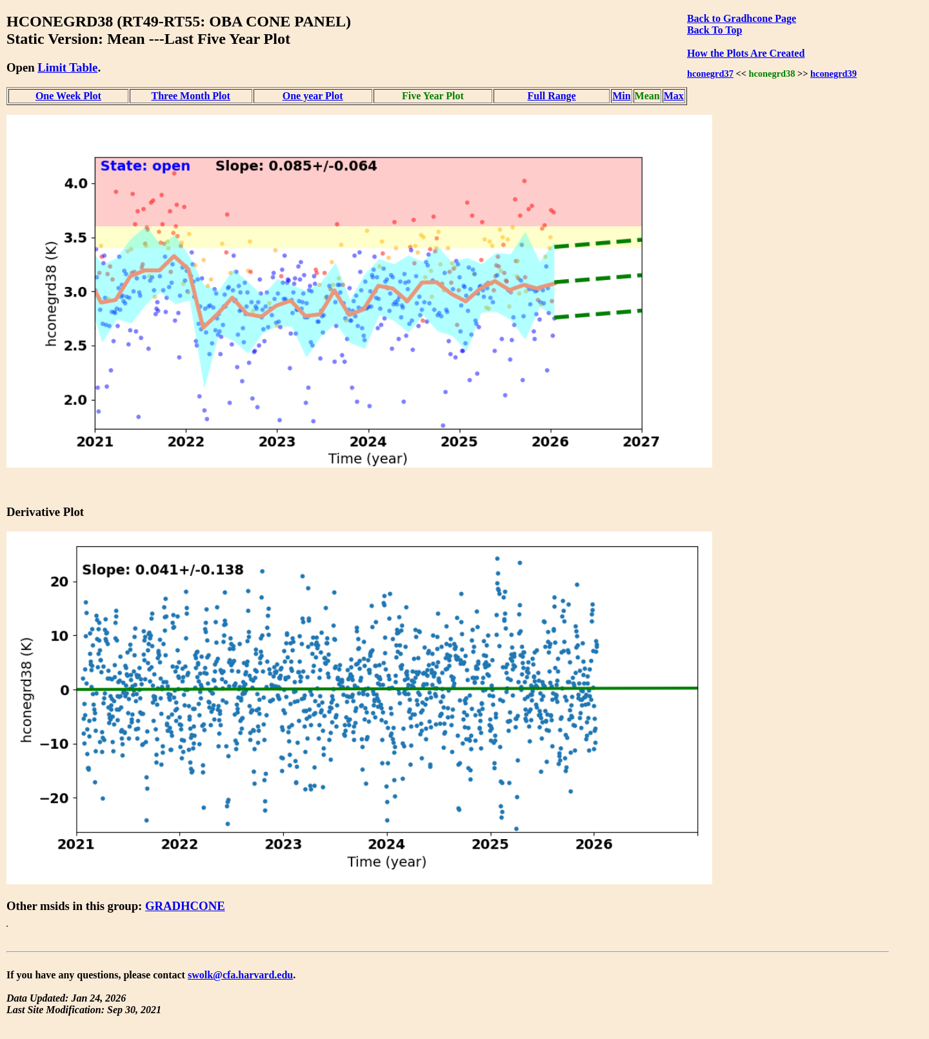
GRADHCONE (185, 906)
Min (621, 95)
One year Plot (313, 95)
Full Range (552, 95)
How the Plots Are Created (745, 53)
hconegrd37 (710, 73)
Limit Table (67, 67)
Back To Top (714, 30)
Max (674, 95)
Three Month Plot (191, 95)
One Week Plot (68, 95)
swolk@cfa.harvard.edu (240, 974)
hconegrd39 (833, 73)
